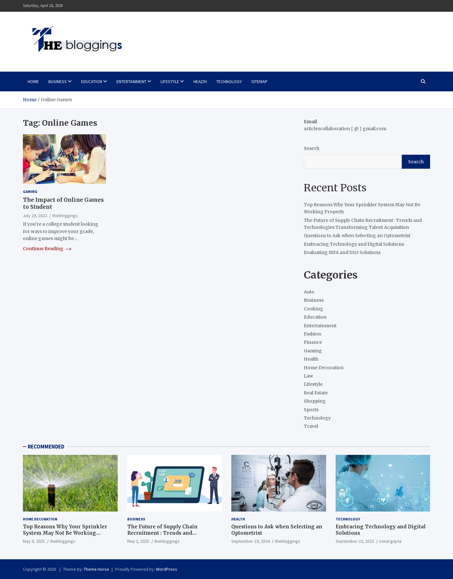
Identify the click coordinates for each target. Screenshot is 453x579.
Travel (311, 426)
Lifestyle (170, 81)
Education (91, 81)
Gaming (30, 191)
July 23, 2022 (35, 215)
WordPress (166, 569)
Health (200, 81)
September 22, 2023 (355, 541)
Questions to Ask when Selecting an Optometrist (357, 235)
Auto (309, 292)
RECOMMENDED (46, 446)
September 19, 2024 (250, 541)
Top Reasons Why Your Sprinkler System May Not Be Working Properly (65, 533)
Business (57, 81)
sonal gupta (390, 541)
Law (308, 376)
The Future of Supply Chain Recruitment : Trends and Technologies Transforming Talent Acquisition (173, 536)
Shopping (315, 401)
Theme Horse (96, 569)
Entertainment (131, 81)
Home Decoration (324, 368)
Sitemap (259, 81)
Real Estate (316, 393)
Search (311, 148)
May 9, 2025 (34, 541)
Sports (311, 410)
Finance (313, 342)
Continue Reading (47, 248)
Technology (229, 81)
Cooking (313, 309)
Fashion (312, 334)
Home (33, 81)
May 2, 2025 (138, 541)
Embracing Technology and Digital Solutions (354, 244)
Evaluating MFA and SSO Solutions (342, 252)
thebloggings (65, 215)
